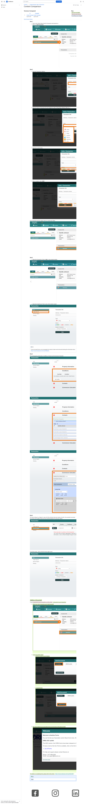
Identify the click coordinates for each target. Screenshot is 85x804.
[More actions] (81, 5)
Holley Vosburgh (30, 15)
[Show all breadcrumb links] (28, 4)
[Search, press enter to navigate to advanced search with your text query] (39, 2)
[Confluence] (10, 2)
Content (25, 4)
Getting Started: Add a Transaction (37, 4)
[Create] (59, 2)
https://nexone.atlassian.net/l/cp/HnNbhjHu (40, 350)
